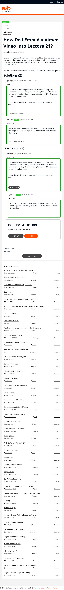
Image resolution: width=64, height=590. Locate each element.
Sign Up (16, 236)
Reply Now (14, 187)
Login (31, 236)
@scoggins (11, 81)
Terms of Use (38, 588)
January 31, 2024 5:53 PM (26, 119)
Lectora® (8, 25)
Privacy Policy (52, 588)
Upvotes (8, 32)
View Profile (32, 256)
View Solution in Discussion (16, 113)
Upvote (10, 84)
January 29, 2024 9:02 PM (23, 80)
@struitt (6, 52)
